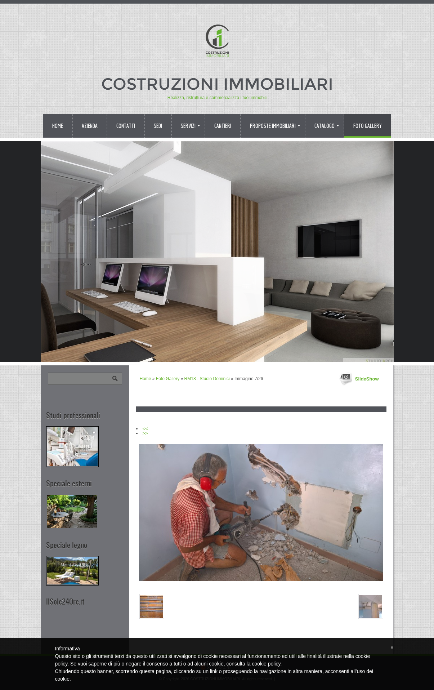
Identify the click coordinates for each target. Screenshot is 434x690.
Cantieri (222, 126)
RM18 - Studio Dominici (207, 378)
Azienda (90, 126)
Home (57, 126)
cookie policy (266, 664)
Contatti (125, 126)
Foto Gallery (367, 126)
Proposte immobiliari (275, 126)
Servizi (190, 126)
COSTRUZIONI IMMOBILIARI (217, 84)
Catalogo (326, 126)
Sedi (158, 126)
